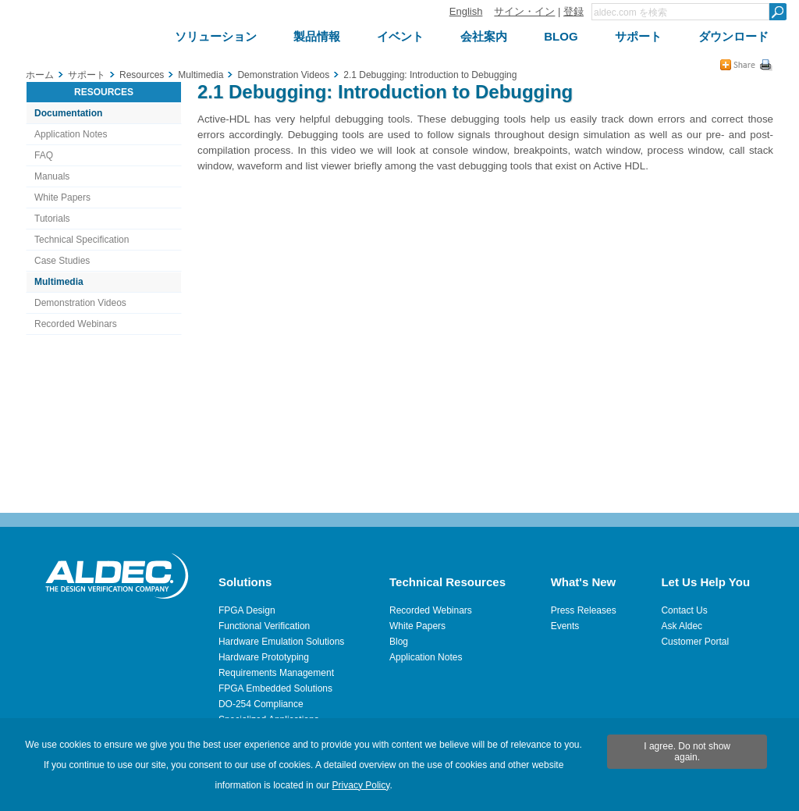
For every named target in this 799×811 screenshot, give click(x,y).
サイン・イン (524, 11)
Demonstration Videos (80, 302)
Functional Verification (264, 626)
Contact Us (684, 610)
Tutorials (52, 218)
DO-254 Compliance (261, 704)
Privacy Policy (361, 785)
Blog (398, 641)
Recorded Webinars (75, 323)
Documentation (68, 113)
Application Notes (70, 134)
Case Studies (62, 260)
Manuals (51, 176)
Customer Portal (695, 641)
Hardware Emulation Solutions (281, 641)
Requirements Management (276, 672)
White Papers (62, 197)
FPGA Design (246, 610)
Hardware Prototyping (263, 657)
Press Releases (583, 610)
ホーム (40, 74)
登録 (573, 11)
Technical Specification (81, 239)
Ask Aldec (681, 626)
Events (565, 626)
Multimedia (58, 281)
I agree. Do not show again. (687, 752)
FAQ (43, 155)
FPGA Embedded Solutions (275, 688)
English (466, 11)
